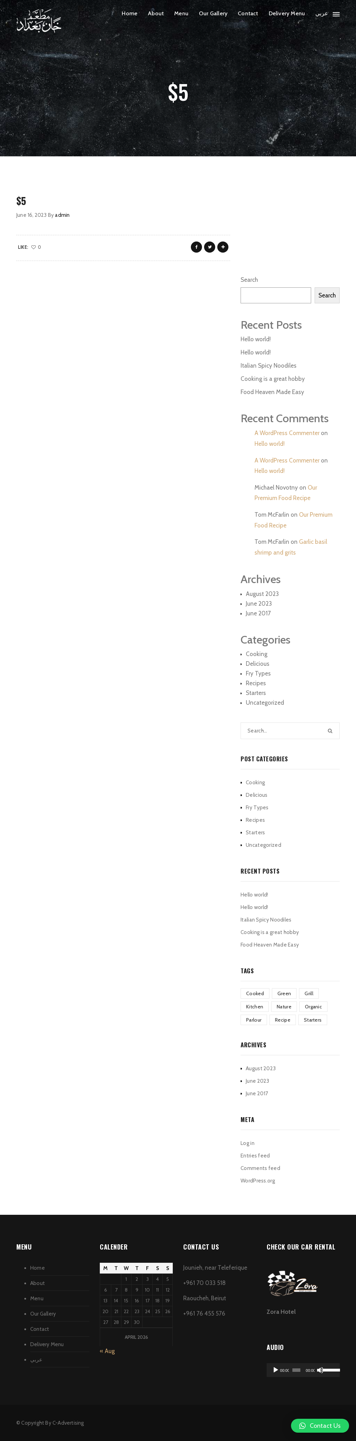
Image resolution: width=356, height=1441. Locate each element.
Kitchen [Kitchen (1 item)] (254, 1007)
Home (129, 13)
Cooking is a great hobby (273, 378)
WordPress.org (258, 1181)
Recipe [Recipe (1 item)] (282, 1020)
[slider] (296, 1370)
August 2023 (262, 593)
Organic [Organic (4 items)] (313, 1007)
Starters (256, 692)
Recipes (256, 683)
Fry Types (258, 673)
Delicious (257, 663)
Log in (247, 1143)
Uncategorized (265, 702)
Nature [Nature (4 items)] (284, 1007)
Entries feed (255, 1156)
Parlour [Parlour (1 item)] (253, 1020)
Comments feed (260, 1168)
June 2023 (259, 603)
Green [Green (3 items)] (284, 993)
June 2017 (258, 613)
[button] (320, 1426)
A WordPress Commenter (286, 432)
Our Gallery (213, 13)
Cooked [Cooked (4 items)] (255, 993)
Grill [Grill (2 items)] (309, 993)
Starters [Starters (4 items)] (313, 1020)
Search (249, 279)
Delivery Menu (287, 13)
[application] (303, 1370)
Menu (181, 13)
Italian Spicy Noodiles (269, 365)
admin (62, 215)
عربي (321, 13)
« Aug (107, 1351)
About (156, 13)
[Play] (275, 1370)
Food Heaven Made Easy (272, 391)
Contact (248, 13)
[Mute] (320, 1370)
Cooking (256, 653)
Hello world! (256, 339)
